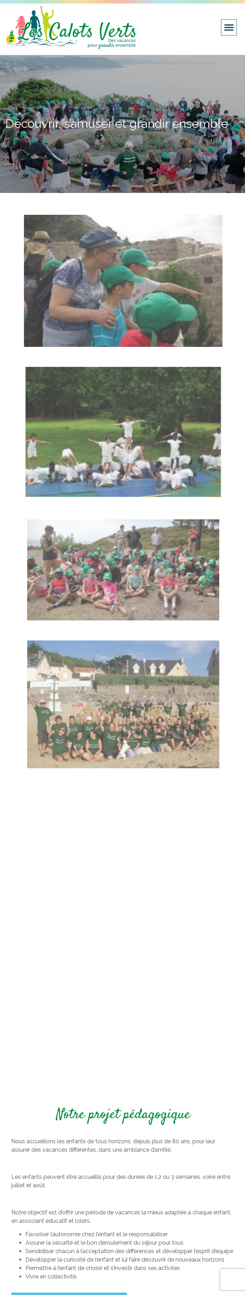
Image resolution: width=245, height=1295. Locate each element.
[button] (229, 27)
